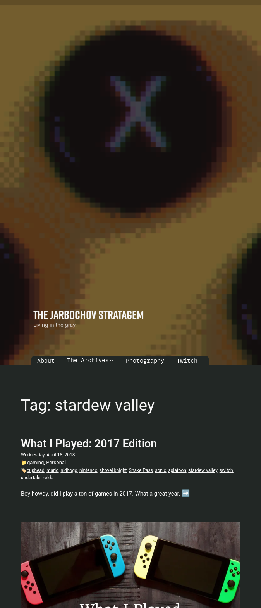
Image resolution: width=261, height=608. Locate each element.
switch (226, 470)
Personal (56, 462)
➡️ (186, 493)
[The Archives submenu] (111, 360)
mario (52, 470)
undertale (30, 477)
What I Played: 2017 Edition (89, 443)
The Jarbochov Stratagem (88, 314)
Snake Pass (141, 470)
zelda (48, 477)
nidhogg (68, 470)
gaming (35, 462)
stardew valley (202, 470)
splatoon (177, 470)
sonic (160, 470)
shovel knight (113, 470)
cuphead (36, 470)
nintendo (88, 470)
